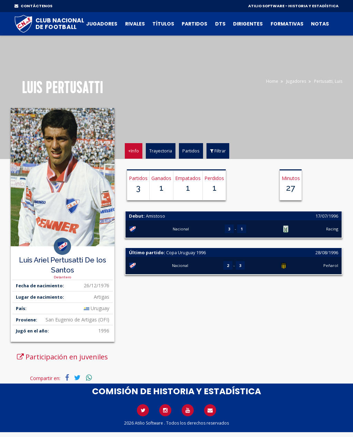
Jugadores (101, 23)
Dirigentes (248, 23)
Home (272, 81)
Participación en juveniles (62, 356)
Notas (320, 23)
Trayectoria (160, 151)
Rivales (135, 23)
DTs (220, 23)
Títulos (163, 23)
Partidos (194, 23)
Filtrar (218, 151)
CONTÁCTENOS (33, 6)
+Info (133, 151)
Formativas (287, 23)
